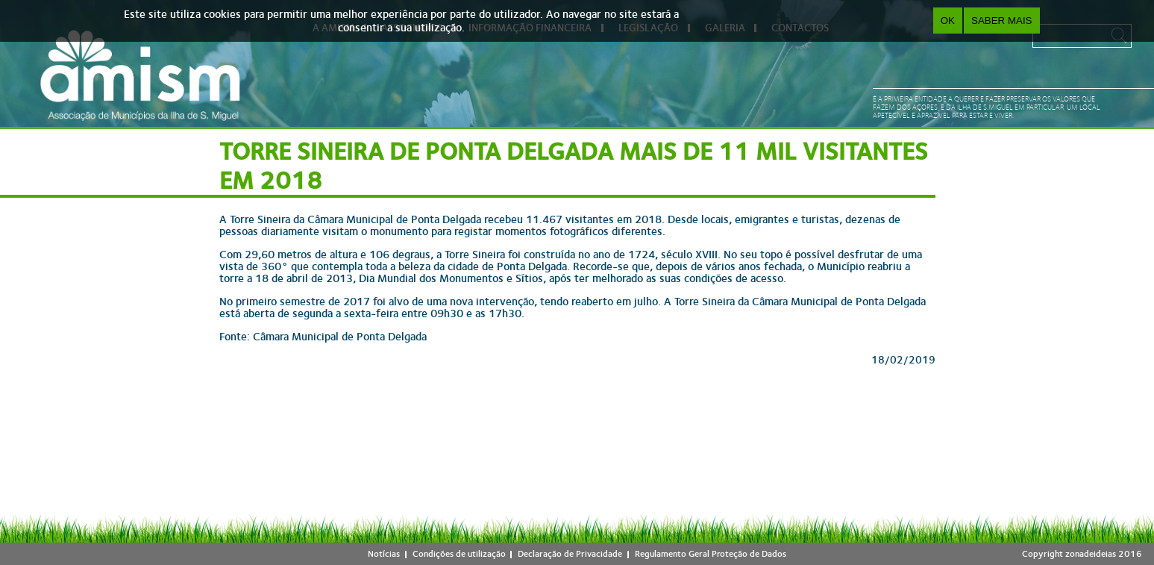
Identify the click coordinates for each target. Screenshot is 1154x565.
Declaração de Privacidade (570, 554)
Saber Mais (1001, 20)
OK (948, 20)
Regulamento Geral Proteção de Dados (710, 554)
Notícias (384, 554)
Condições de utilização (459, 554)
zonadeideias (1090, 554)
